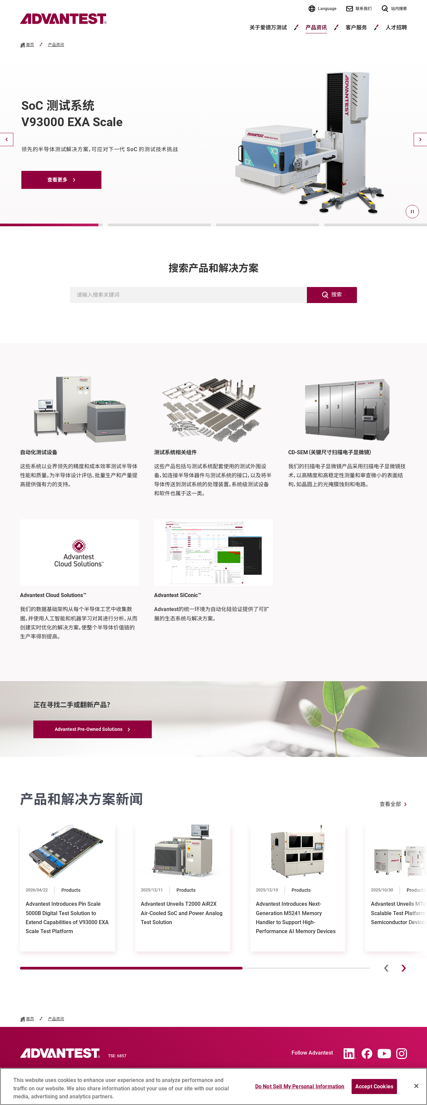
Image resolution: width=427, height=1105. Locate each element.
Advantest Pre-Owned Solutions (88, 729)
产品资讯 (316, 27)
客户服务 (356, 27)
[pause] (412, 211)
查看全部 (390, 804)
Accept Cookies (374, 1089)
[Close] (416, 1089)
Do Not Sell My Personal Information (300, 1089)
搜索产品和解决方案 (213, 268)
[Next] (420, 139)
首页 (30, 45)
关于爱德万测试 (268, 27)
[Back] (6, 139)
